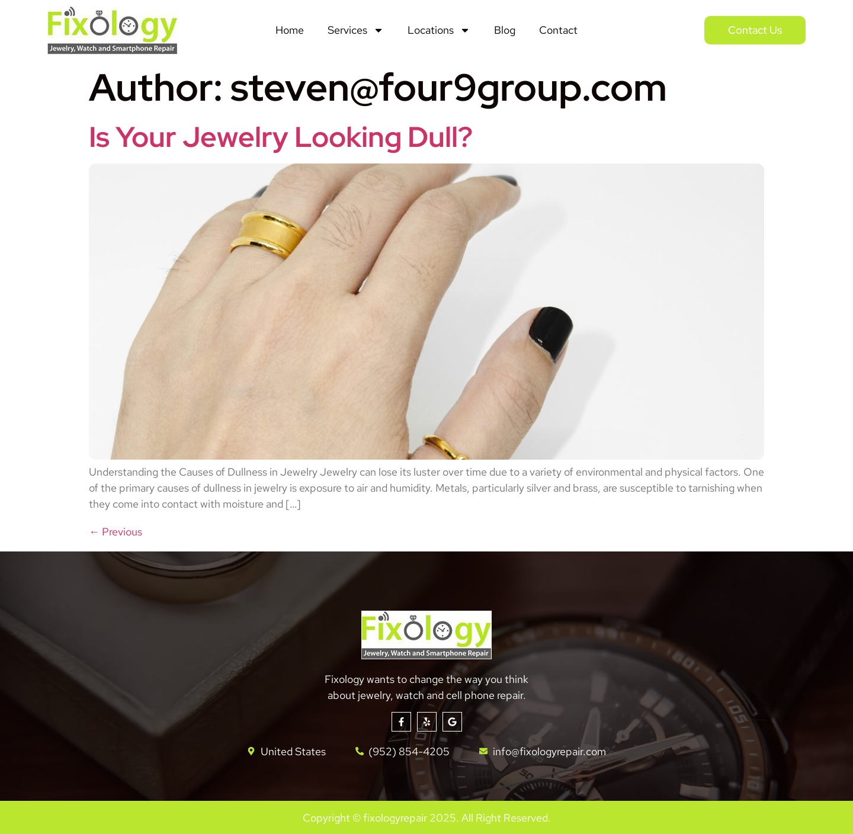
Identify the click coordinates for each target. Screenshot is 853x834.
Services (356, 30)
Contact (558, 30)
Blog (504, 30)
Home (289, 30)
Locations (439, 30)
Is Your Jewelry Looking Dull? (281, 137)
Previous (115, 531)
